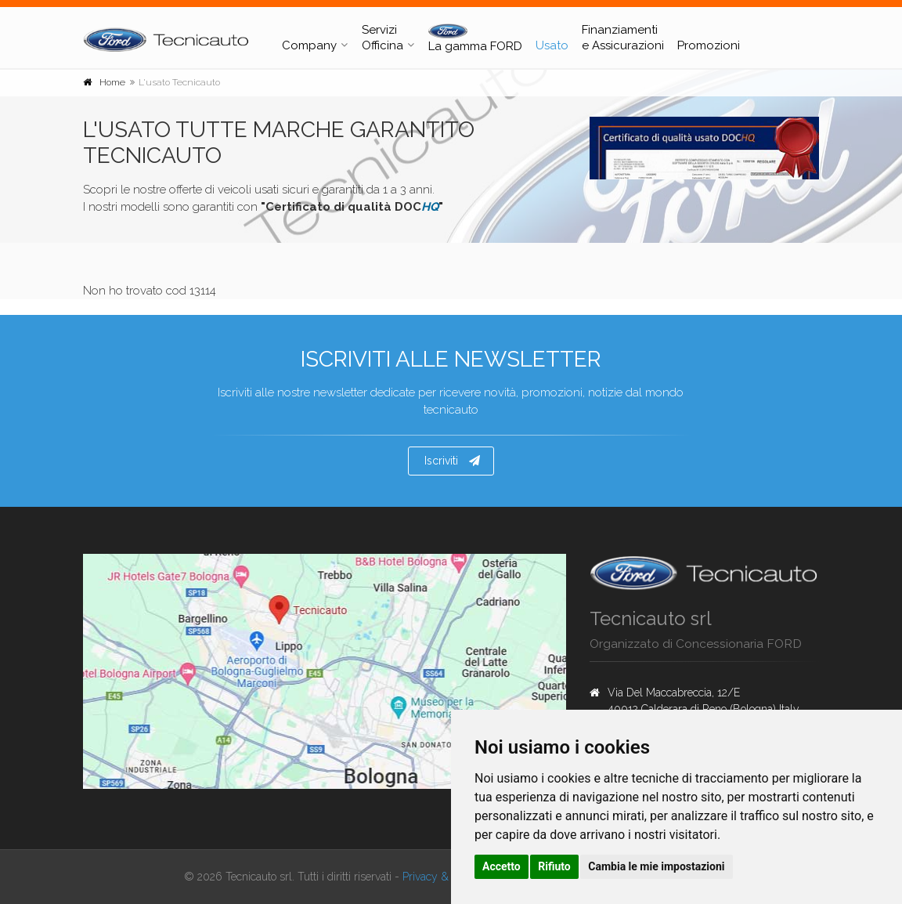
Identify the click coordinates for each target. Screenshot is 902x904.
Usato (552, 45)
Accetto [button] (501, 866)
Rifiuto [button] (554, 866)
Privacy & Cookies (445, 876)
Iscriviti (452, 460)
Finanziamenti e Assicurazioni (623, 37)
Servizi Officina (382, 37)
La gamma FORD (475, 38)
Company (309, 45)
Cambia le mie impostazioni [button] (656, 866)
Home (112, 82)
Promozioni (708, 45)
